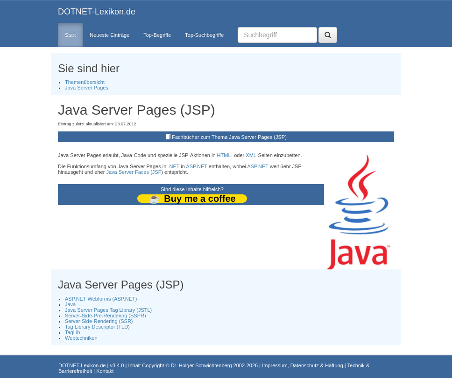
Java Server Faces (127, 172)
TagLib (72, 332)
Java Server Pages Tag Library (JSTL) (108, 310)
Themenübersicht (85, 82)
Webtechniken (81, 338)
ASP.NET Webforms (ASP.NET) (101, 299)
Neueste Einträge (109, 35)
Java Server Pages (86, 87)
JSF (157, 172)
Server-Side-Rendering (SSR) (99, 321)
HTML (224, 155)
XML (251, 155)
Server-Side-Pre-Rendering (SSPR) (105, 315)
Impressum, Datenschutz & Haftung (302, 365)
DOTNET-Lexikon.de (96, 11)
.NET (173, 166)
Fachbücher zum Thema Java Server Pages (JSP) (229, 137)
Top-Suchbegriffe (204, 35)
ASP (191, 166)
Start (70, 35)
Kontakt (104, 371)
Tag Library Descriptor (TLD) (97, 327)
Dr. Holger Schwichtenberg (201, 365)
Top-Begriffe (157, 35)
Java (70, 304)
